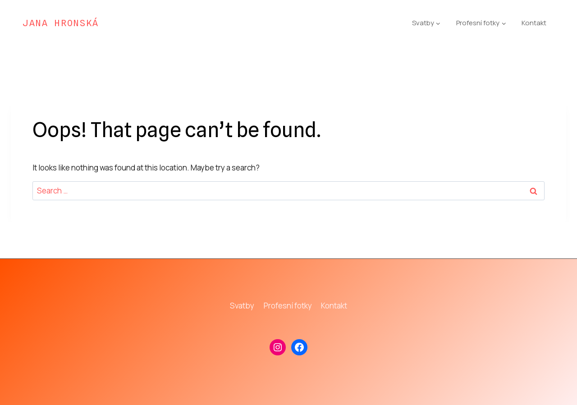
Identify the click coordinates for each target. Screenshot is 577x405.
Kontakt (534, 23)
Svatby (242, 305)
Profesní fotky (288, 305)
